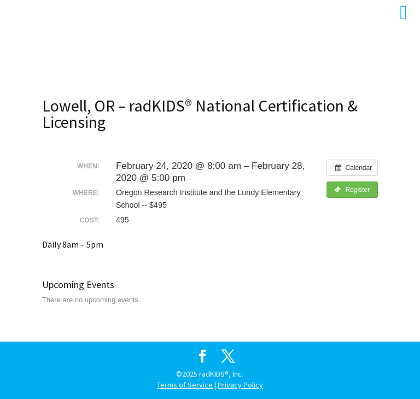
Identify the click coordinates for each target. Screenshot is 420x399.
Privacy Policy (240, 385)
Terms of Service (185, 385)
